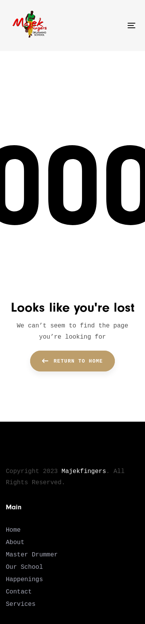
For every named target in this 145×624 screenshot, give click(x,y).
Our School (24, 567)
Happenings (24, 579)
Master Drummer (32, 555)
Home (13, 530)
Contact (19, 592)
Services (21, 604)
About (15, 542)
